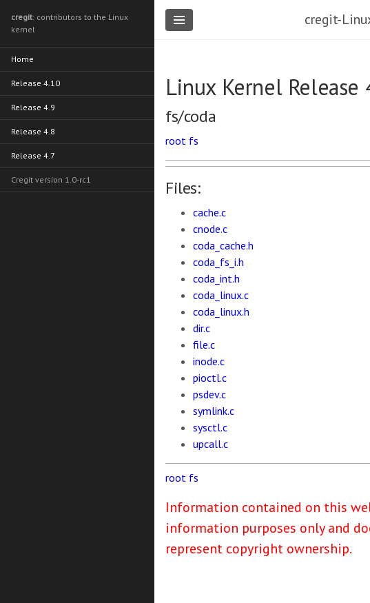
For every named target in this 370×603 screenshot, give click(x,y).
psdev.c (209, 394)
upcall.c (210, 444)
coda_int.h (216, 278)
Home (22, 59)
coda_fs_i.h (218, 262)
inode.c (209, 361)
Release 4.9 (33, 107)
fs (193, 140)
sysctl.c (210, 427)
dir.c (201, 328)
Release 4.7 (33, 155)
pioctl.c (210, 378)
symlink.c (213, 411)
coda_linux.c (221, 295)
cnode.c (210, 229)
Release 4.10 (35, 83)
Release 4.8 (33, 131)
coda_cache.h (223, 245)
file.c (204, 344)
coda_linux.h (221, 311)
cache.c (209, 212)
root (175, 140)
